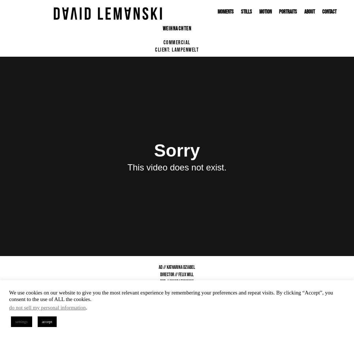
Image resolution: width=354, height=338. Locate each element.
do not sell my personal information (47, 308)
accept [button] (47, 321)
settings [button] (21, 321)
